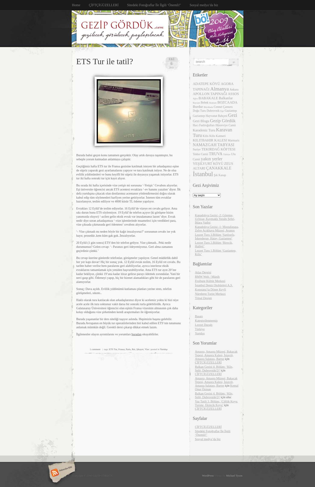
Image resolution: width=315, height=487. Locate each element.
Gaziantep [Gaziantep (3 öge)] (231, 110)
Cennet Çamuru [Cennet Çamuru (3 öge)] (223, 106)
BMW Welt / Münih (207, 276)
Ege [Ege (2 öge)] (222, 111)
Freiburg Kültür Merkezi (210, 281)
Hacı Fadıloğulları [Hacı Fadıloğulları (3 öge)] (204, 125)
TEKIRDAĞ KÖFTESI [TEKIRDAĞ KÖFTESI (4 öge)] (218, 149)
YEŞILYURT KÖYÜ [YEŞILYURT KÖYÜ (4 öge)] (208, 164)
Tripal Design (203, 298)
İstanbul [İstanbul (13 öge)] (203, 174)
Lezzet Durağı (204, 325)
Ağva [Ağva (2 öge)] (195, 98)
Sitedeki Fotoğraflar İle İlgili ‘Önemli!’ (154, 5)
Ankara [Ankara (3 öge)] (234, 89)
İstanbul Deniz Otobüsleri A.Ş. (214, 285)
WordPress (208, 475)
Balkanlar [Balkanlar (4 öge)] (226, 98)
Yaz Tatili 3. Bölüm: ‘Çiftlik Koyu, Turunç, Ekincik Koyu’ (216, 403)
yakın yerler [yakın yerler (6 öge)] (211, 158)
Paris (128, 349)
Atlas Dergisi (203, 272)
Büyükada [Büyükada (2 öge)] (208, 107)
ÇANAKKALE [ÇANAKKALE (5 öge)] (218, 168)
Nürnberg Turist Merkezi (210, 293)
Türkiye (200, 329)
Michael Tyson (234, 475)
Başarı (199, 316)
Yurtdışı (163, 349)
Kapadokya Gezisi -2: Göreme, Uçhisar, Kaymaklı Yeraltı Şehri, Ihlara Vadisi (215, 219)
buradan (136, 334)
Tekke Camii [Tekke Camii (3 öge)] (200, 154)
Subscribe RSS (61, 473)
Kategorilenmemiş (206, 320)
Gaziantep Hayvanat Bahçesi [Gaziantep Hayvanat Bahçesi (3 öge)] (210, 115)
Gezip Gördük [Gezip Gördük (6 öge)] (222, 120)
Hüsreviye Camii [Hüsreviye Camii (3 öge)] (225, 125)
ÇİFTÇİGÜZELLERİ (104, 5)
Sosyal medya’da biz (204, 5)
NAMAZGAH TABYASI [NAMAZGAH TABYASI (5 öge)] (213, 145)
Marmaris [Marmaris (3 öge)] (233, 140)
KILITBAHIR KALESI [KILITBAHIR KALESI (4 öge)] (210, 140)
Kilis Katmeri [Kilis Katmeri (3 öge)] (217, 136)
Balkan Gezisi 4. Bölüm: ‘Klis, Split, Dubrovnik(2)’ (214, 368)
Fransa (121, 349)
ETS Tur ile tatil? (104, 61)
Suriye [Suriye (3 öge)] (197, 149)
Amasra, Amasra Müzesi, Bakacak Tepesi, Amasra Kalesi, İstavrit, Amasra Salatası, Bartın (216, 355)
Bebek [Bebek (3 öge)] (205, 102)
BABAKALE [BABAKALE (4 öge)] (208, 98)
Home (76, 5)
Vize (147, 349)
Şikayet (140, 349)
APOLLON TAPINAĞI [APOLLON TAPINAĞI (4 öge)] (210, 94)
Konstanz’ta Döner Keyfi (210, 289)
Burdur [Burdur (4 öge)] (198, 107)
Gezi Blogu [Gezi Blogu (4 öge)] (201, 121)
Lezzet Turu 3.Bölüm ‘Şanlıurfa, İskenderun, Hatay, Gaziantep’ (215, 236)
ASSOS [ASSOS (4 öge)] (233, 94)
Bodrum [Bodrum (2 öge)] (213, 103)
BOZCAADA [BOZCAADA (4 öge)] (227, 102)
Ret (133, 349)
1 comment (95, 349)
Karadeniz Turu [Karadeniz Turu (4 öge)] (204, 130)
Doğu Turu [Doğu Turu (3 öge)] (199, 110)
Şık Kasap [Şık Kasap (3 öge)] (220, 175)
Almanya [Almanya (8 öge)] (219, 89)
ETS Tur (113, 349)
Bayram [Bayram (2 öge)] (196, 103)
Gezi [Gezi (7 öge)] (232, 115)
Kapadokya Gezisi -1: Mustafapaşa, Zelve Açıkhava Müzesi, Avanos (217, 228)
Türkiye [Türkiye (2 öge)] (227, 154)
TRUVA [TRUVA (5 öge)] (215, 153)
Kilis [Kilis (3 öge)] (206, 136)
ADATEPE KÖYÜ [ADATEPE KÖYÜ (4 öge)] (206, 84)
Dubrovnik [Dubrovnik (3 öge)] (213, 110)
